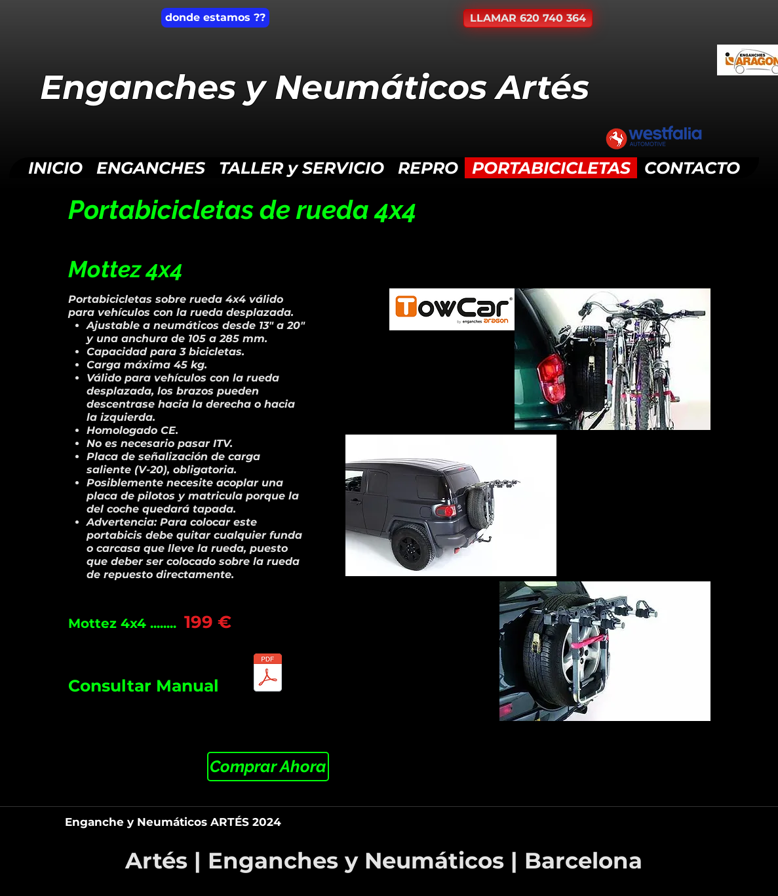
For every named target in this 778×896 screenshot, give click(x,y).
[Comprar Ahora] (268, 766)
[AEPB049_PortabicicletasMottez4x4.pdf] (268, 674)
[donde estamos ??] (215, 18)
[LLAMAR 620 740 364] (528, 18)
